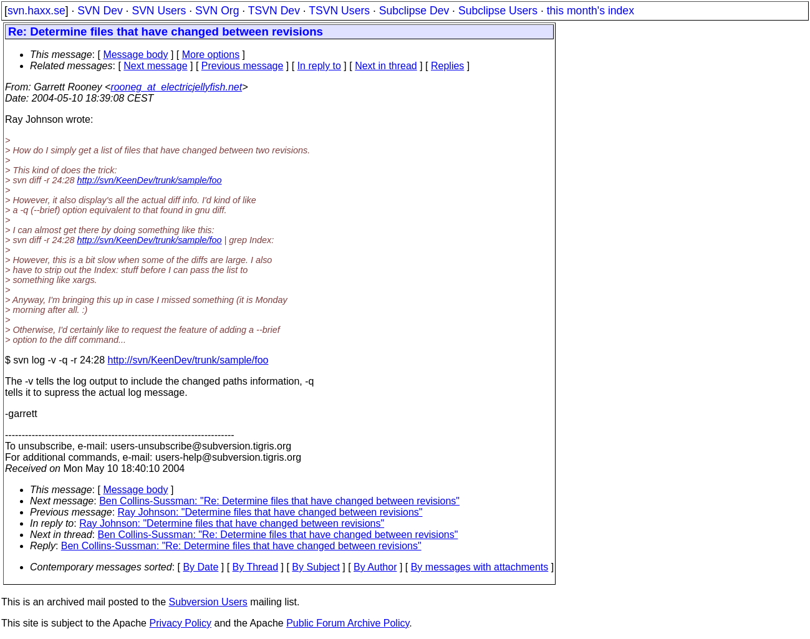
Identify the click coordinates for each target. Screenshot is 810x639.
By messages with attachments (480, 567)
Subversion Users (208, 602)
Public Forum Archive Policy (347, 623)
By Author (375, 567)
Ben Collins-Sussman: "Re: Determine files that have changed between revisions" (279, 501)
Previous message (242, 65)
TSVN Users (339, 10)
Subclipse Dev (414, 10)
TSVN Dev (274, 10)
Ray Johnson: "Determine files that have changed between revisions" (270, 512)
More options (211, 54)
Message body (135, 54)
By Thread (256, 567)
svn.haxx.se (36, 10)
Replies (447, 65)
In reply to (319, 65)
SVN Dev (99, 10)
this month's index (590, 10)
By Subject (315, 567)
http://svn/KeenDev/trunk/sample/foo (149, 180)
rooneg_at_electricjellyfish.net (176, 87)
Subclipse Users (498, 10)
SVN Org (217, 10)
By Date (200, 567)
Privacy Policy (180, 623)
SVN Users (159, 10)
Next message (155, 65)
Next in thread (386, 65)
